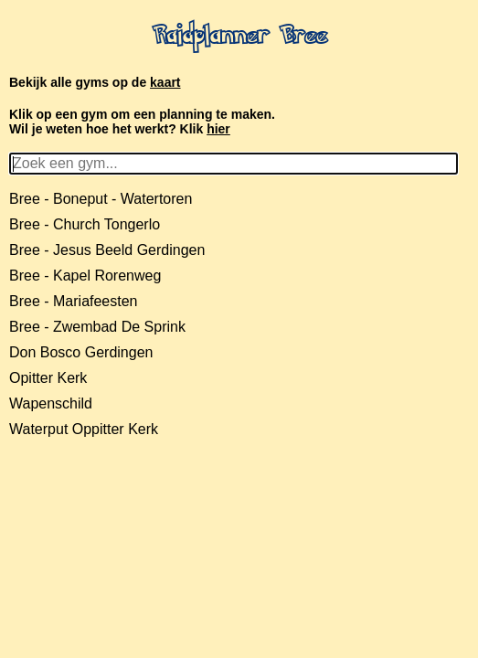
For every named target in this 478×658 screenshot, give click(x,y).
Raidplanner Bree (239, 37)
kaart (165, 82)
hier (218, 129)
